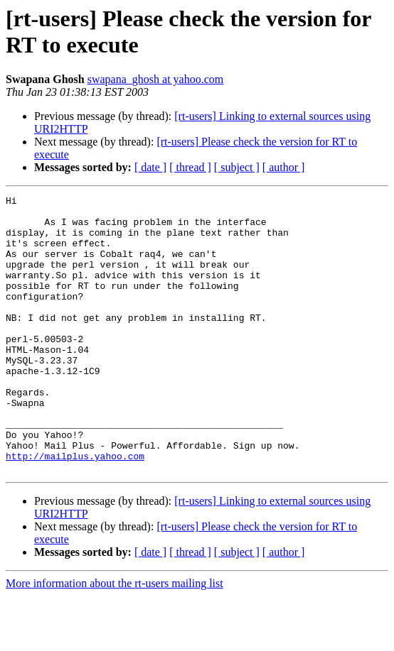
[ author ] (283, 167)
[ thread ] (190, 167)
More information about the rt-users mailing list (114, 639)
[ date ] (150, 167)
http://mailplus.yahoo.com (75, 509)
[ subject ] (237, 167)
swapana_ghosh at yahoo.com (155, 79)
